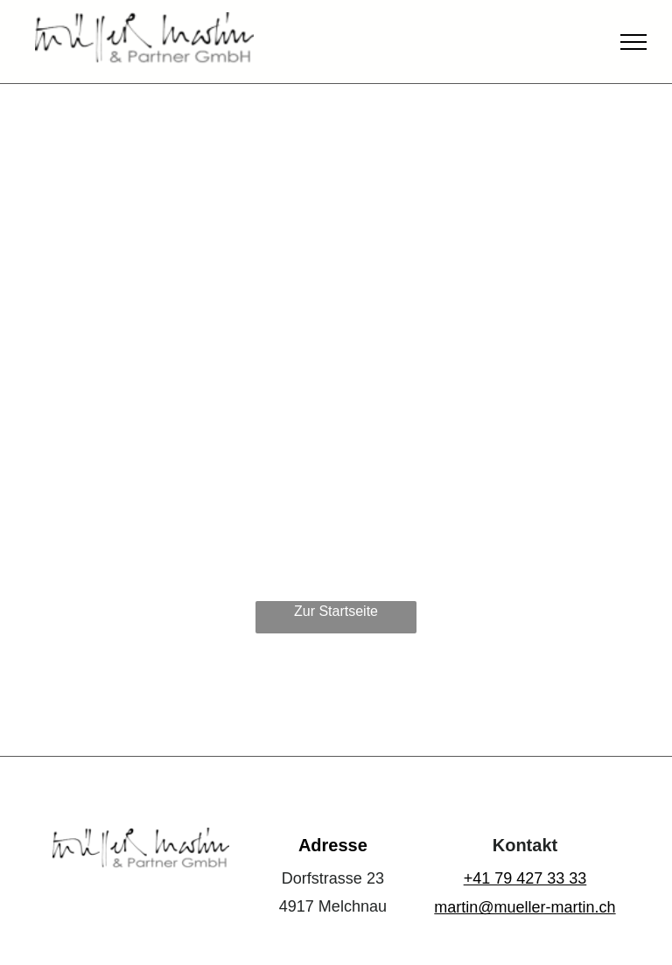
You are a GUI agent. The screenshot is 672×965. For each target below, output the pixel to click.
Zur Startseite (336, 611)
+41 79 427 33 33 (525, 878)
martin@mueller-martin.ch (524, 907)
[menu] (633, 42)
